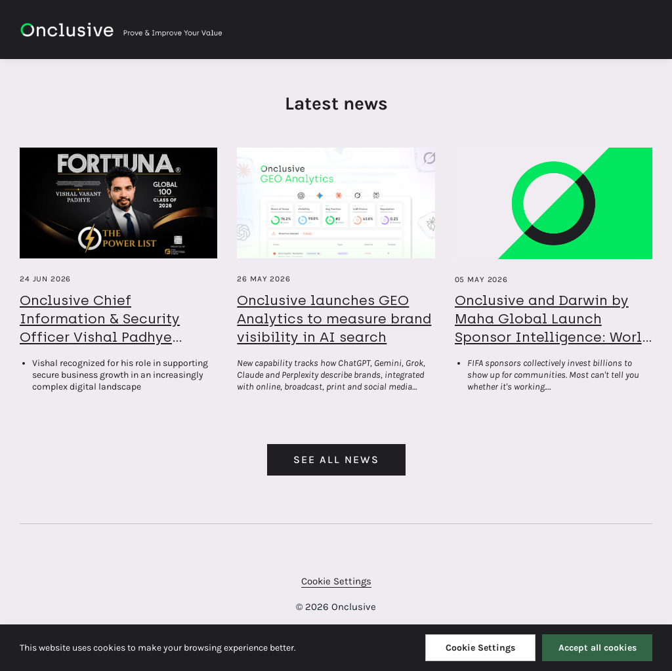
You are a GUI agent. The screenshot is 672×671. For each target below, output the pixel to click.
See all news (336, 459)
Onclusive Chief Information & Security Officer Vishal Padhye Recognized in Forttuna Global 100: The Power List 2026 (112, 346)
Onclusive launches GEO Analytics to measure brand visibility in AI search (334, 318)
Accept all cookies (597, 647)
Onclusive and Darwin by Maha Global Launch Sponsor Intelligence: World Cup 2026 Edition (552, 327)
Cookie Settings (336, 581)
